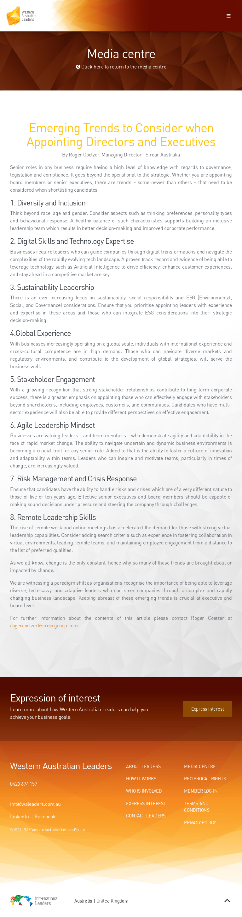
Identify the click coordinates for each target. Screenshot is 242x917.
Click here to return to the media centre (121, 66)
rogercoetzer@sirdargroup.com (44, 625)
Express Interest (146, 803)
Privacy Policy (200, 822)
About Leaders (143, 766)
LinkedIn (19, 816)
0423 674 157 (23, 784)
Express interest (215, 704)
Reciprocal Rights (205, 778)
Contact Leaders (145, 815)
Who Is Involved (144, 791)
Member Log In (200, 791)
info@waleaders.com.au (35, 804)
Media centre (200, 766)
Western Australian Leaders (61, 765)
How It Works (141, 778)
